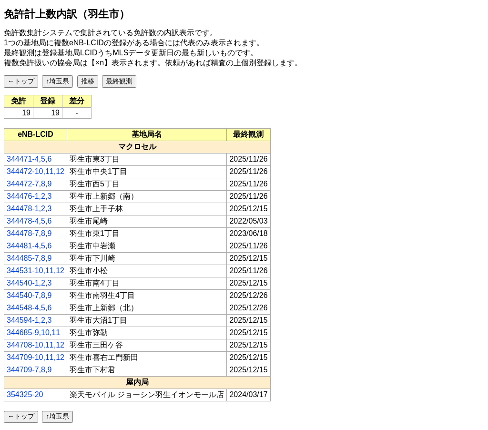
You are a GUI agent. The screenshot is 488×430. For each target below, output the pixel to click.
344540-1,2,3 (29, 283)
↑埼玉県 (57, 81)
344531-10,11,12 (35, 270)
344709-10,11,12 (35, 357)
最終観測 (119, 81)
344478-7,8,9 (29, 233)
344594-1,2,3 (29, 320)
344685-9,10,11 (33, 332)
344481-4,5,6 (29, 246)
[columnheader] (35, 134)
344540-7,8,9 (29, 295)
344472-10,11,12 (35, 171)
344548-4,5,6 (29, 308)
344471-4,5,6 (29, 159)
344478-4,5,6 (29, 221)
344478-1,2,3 (29, 209)
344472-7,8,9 (29, 184)
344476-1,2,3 (29, 196)
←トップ (21, 81)
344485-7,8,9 (29, 258)
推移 (87, 81)
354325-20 (25, 394)
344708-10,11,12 (35, 345)
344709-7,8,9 (29, 370)
